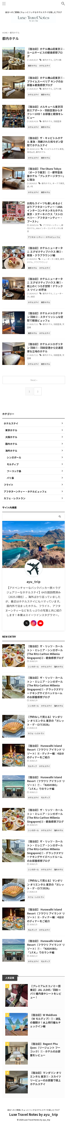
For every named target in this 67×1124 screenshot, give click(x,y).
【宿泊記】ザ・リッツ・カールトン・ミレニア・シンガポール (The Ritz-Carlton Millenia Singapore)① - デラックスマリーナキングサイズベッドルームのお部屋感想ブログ (45, 687)
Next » (33, 380)
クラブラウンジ (41, 262)
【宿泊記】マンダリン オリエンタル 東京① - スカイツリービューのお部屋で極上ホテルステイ (45, 1078)
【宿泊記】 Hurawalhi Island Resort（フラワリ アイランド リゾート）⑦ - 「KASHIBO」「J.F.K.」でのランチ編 (46, 783)
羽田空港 (57, 121)
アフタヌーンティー (51, 225)
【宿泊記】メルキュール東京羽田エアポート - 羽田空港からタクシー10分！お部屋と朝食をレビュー (45, 112)
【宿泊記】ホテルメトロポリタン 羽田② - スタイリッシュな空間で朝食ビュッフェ (45, 316)
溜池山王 (31, 152)
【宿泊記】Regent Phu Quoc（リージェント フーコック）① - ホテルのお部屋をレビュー (45, 1049)
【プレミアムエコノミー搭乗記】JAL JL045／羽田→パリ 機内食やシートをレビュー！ (45, 991)
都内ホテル (47, 59)
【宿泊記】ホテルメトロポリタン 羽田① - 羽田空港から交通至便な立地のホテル (45, 347)
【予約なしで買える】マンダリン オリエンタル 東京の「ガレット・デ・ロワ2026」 (45, 720)
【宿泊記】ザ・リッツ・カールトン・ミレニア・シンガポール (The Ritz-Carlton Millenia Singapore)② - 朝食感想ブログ (45, 652)
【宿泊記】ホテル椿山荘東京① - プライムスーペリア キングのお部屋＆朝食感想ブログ (45, 81)
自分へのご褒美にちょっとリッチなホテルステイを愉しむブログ (33, 1110)
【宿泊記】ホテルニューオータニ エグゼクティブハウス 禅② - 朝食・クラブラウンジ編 (45, 251)
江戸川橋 (57, 59)
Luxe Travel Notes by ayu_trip (33, 1114)
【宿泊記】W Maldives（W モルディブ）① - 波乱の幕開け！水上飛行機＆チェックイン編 (45, 1020)
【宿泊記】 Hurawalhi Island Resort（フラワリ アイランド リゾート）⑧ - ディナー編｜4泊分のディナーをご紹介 (46, 751)
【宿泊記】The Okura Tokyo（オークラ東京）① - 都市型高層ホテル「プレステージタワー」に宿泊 (45, 174)
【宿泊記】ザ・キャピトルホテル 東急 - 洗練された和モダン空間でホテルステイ (45, 141)
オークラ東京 (58, 183)
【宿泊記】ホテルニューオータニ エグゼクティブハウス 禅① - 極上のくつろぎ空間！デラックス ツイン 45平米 (45, 284)
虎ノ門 (30, 186)
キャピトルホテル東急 (54, 149)
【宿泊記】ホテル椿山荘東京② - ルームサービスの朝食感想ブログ (45, 52)
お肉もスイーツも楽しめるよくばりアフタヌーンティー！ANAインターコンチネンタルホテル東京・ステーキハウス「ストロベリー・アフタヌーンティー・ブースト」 (45, 212)
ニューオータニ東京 (50, 259)
